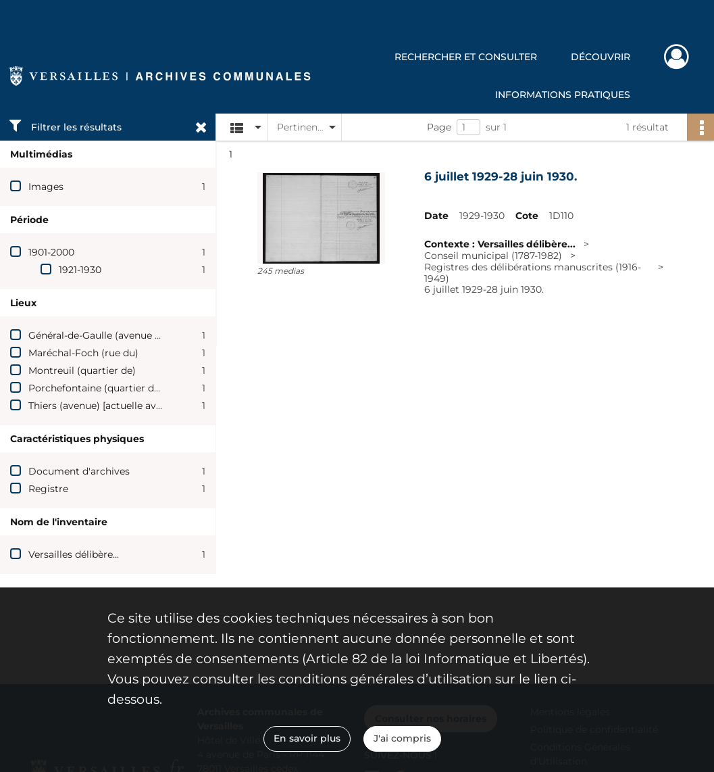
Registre (48, 489)
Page (439, 127)
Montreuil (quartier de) (82, 370)
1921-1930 (80, 270)
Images (45, 186)
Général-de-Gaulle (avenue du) (99, 335)
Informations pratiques (562, 95)
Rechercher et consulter (465, 57)
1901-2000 (51, 252)
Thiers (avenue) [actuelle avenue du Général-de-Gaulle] (155, 406)
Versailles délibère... (73, 554)
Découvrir (600, 57)
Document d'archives (79, 471)
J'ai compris (402, 738)
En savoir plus (307, 738)
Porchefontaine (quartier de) (95, 388)
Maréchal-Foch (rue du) (83, 353)
